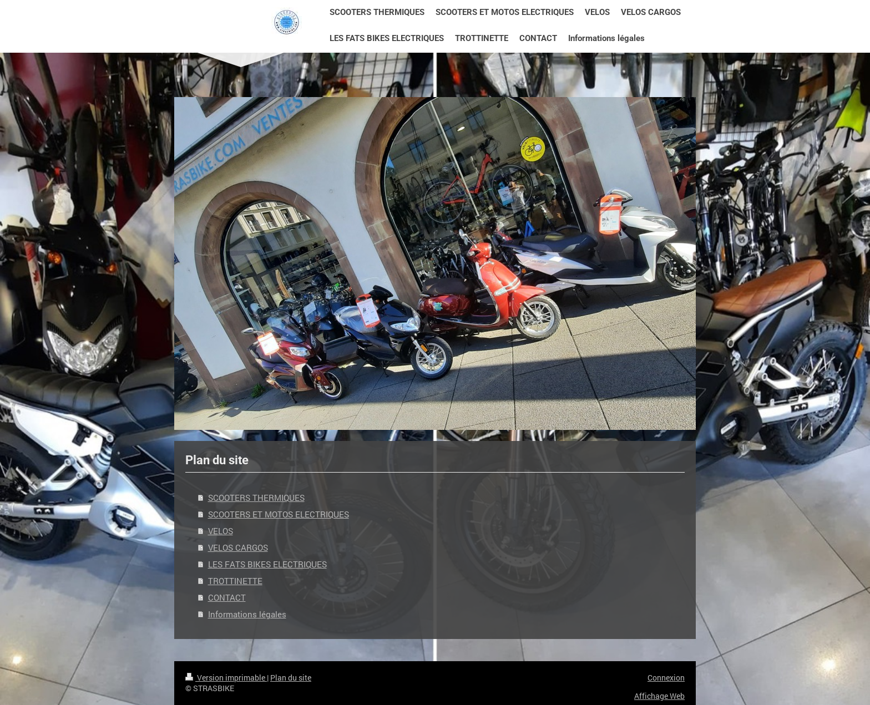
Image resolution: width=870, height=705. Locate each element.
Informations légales (247, 614)
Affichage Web (659, 696)
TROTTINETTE (235, 580)
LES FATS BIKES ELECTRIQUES (267, 564)
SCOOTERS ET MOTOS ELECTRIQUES (278, 514)
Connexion (666, 677)
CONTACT (227, 597)
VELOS (220, 530)
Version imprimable (226, 677)
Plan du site (290, 677)
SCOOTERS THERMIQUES (256, 497)
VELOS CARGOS (238, 547)
